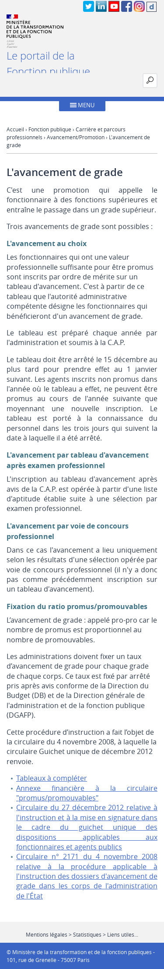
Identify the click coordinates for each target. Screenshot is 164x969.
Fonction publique (49, 129)
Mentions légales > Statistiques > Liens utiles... (82, 934)
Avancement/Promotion (76, 137)
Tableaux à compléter (51, 778)
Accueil (15, 129)
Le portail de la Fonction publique (48, 63)
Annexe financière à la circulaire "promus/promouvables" (86, 793)
